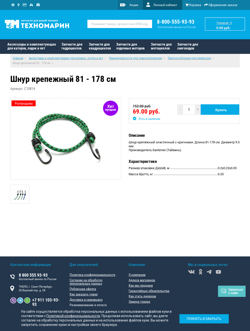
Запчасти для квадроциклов (100, 46)
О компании (137, 274)
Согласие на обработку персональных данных (86, 281)
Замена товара (139, 301)
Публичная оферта (83, 289)
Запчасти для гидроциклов (72, 46)
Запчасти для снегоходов (187, 46)
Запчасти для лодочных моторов (130, 46)
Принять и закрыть (204, 319)
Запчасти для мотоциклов (161, 46)
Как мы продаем (141, 285)
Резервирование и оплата (88, 305)
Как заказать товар (84, 294)
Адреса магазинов (142, 280)
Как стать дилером (142, 296)
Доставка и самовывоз (86, 299)
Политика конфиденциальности (92, 274)
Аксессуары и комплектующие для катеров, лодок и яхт (31, 46)
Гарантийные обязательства (149, 290)
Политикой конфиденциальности (73, 316)
